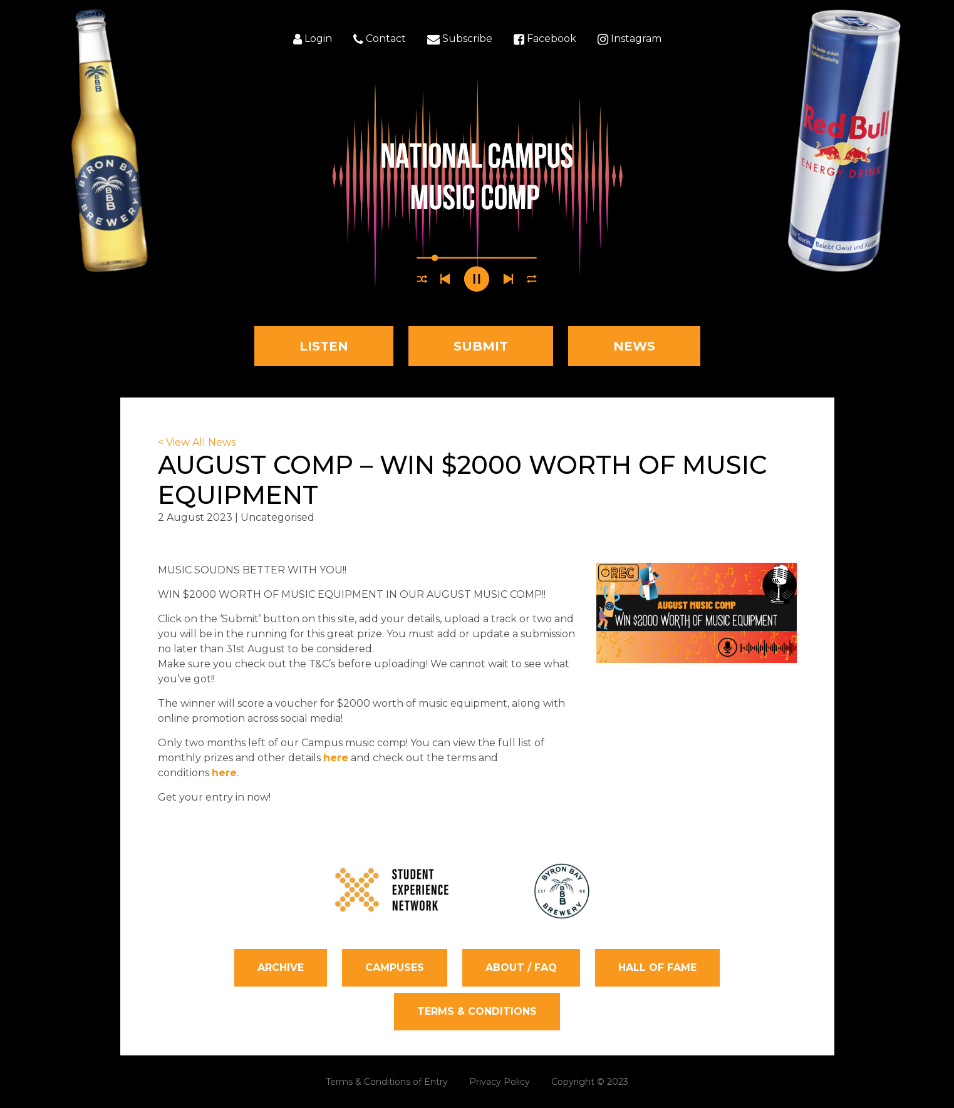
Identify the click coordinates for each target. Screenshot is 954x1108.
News (634, 346)
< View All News (197, 442)
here (335, 758)
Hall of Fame (657, 967)
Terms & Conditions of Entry (387, 1081)
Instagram (629, 39)
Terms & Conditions (477, 1011)
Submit (481, 346)
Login (312, 39)
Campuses (394, 967)
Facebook (545, 39)
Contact (379, 39)
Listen (323, 346)
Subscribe (459, 39)
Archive (280, 967)
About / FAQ (521, 967)
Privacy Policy (499, 1081)
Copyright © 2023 (589, 1081)
